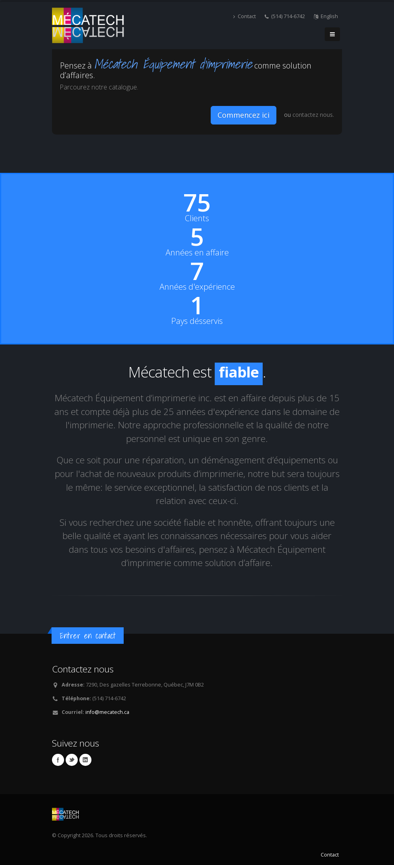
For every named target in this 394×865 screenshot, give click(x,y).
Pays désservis (197, 321)
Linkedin (85, 760)
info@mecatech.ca (107, 712)
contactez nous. (313, 114)
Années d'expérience (197, 287)
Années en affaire (197, 253)
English (326, 16)
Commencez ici (244, 115)
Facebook (58, 760)
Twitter (72, 760)
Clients (197, 218)
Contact (244, 16)
